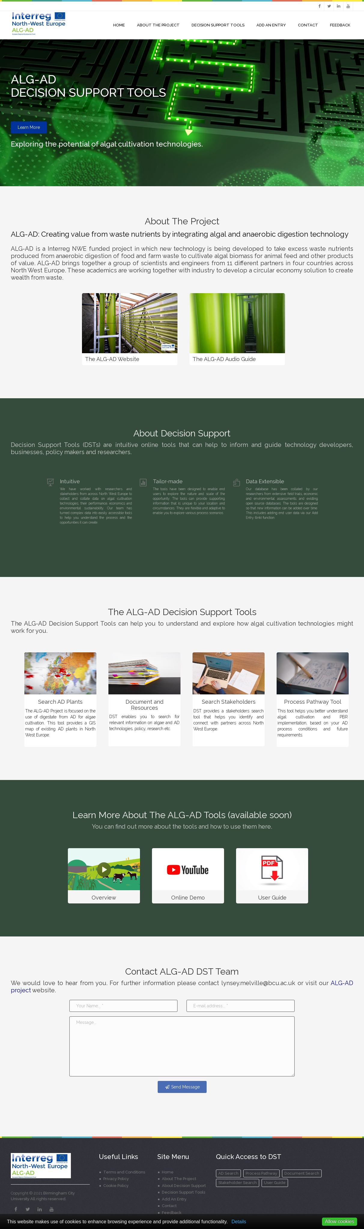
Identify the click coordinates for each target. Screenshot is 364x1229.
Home (119, 25)
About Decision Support (184, 1185)
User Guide (275, 1182)
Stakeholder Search (237, 1182)
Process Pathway (261, 1173)
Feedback (340, 25)
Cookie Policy (116, 1185)
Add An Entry (271, 25)
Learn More (29, 127)
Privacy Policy (116, 1178)
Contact (308, 25)
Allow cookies (339, 1221)
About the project (158, 25)
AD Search (228, 1173)
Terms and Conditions (124, 1172)
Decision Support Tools (218, 25)
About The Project (179, 1178)
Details (239, 1221)
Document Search (301, 1173)
